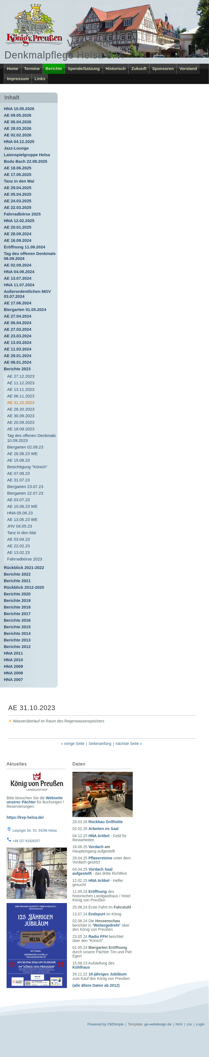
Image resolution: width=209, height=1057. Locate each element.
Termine (32, 68)
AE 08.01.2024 (17, 362)
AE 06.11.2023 (20, 396)
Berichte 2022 (17, 574)
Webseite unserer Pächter (35, 800)
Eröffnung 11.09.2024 (24, 247)
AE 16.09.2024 (17, 240)
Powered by (96, 1024)
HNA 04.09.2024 (19, 271)
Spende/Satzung (84, 68)
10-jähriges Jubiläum (107, 974)
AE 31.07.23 (18, 480)
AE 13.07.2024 (17, 278)
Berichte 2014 (17, 633)
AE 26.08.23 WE (22, 453)
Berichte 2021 (17, 580)
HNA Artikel (98, 836)
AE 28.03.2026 (17, 128)
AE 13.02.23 (18, 552)
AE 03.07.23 (18, 499)
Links (40, 78)
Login (200, 1024)
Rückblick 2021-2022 (24, 567)
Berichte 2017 (17, 613)
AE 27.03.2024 (17, 329)
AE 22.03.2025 (17, 207)
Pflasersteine (100, 858)
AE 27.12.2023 (20, 376)
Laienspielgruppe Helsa (27, 154)
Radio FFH (98, 936)
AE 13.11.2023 (20, 389)
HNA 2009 (13, 666)
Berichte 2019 (17, 600)
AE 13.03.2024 (17, 342)
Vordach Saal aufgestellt (92, 871)
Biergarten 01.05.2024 (25, 309)
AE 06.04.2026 (17, 121)
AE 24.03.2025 (17, 200)
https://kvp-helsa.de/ (25, 817)
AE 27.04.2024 (17, 316)
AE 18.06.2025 (17, 168)
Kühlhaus (81, 967)
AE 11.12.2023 (20, 382)
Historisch (116, 68)
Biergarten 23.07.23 (25, 486)
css (189, 1024)
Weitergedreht (106, 925)
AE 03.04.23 (18, 539)
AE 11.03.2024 (17, 349)
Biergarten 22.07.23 (25, 493)
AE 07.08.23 (18, 473)
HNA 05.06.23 (20, 513)
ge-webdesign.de (157, 1024)
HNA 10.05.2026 (19, 108)
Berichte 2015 (17, 626)
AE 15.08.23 (18, 460)
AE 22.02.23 (18, 545)
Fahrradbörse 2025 (22, 214)
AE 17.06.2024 (17, 303)
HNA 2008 (13, 673)
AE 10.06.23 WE (22, 506)
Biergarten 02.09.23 (25, 447)
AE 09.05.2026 (17, 115)
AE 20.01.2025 (17, 227)
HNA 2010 (13, 659)
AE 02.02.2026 (17, 135)
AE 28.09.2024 (17, 233)
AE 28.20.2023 (20, 409)
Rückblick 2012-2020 (24, 587)
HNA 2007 (13, 679)
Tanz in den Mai (19, 181)
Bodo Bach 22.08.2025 (25, 161)
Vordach (95, 847)
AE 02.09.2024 (17, 265)
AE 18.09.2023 (20, 429)
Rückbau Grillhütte (105, 822)
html (179, 1024)
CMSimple (115, 1024)
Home (12, 68)
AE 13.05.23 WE (22, 519)
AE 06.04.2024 (17, 322)
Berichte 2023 (17, 368)
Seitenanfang (100, 743)
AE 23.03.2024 (17, 335)
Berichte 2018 (17, 607)
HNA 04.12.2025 (19, 141)
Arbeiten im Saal (103, 828)
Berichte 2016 (17, 620)
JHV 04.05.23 (19, 526)
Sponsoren (163, 68)
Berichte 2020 (17, 593)
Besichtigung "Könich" (27, 466)
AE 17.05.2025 (17, 174)
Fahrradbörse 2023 (24, 559)
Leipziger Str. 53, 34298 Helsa (35, 830)
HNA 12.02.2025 (19, 220)
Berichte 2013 (17, 640)
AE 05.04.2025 (17, 194)
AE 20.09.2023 (20, 422)
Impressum (18, 78)
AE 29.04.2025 (17, 187)
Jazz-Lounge (16, 148)
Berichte (54, 68)
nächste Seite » (128, 743)
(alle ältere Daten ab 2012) (96, 985)
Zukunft (138, 68)
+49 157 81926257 (26, 841)
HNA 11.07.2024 (19, 284)
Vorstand (188, 68)
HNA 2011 (13, 653)
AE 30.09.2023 (20, 415)
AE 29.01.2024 (17, 355)
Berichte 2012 (17, 646)
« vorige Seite (72, 743)
